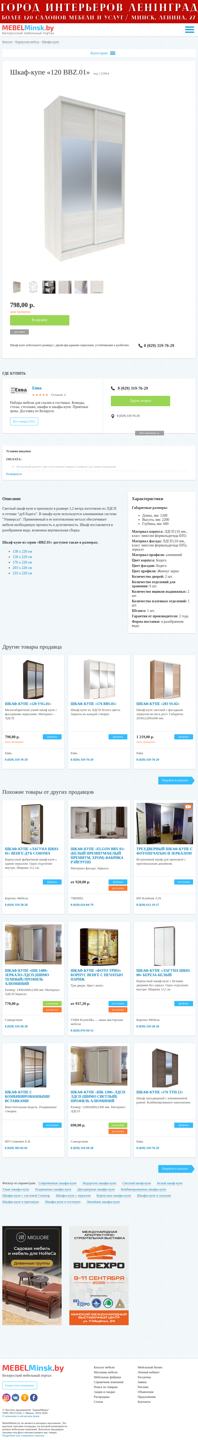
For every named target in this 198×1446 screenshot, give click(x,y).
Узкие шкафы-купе (15, 1189)
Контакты (144, 1402)
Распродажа (101, 1397)
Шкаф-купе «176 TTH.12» (159, 1092)
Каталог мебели (104, 1367)
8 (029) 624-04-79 (82, 905)
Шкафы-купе (50, 42)
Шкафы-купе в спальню (154, 1195)
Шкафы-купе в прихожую (20, 1202)
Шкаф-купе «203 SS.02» (157, 704)
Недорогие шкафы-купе (99, 1183)
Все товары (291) (24, 421)
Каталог (7, 42)
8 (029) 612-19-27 (147, 905)
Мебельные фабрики (107, 1377)
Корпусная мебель (27, 42)
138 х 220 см (22, 551)
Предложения (146, 1397)
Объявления (145, 1392)
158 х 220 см (22, 557)
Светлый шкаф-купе (136, 1183)
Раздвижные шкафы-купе (53, 1189)
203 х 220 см (22, 568)
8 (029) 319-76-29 (155, 345)
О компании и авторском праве (20, 1416)
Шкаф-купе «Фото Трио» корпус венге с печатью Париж (97, 975)
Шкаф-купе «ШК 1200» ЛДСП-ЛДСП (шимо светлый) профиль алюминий (98, 1096)
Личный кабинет (149, 1372)
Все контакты (149, 432)
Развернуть (14, 474)
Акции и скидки (104, 1392)
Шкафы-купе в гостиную (63, 1202)
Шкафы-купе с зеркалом (73, 1195)
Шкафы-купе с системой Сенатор (26, 1195)
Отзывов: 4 (58, 395)
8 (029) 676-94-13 (82, 1030)
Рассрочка (144, 1377)
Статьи (98, 1402)
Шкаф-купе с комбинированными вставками (27, 1096)
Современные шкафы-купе (57, 1183)
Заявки (142, 1382)
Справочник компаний (108, 1382)
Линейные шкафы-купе (103, 1202)
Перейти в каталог (175, 780)
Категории (102, 53)
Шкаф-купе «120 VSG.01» (28, 704)
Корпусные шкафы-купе (114, 1195)
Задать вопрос (140, 401)
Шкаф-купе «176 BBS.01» (94, 704)
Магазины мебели (106, 1372)
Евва (37, 388)
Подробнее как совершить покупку (23, 1435)
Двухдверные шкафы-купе (96, 1189)
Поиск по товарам (106, 1387)
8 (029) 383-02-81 (16, 1148)
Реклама (143, 1387)
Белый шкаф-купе (170, 1183)
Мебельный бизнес (150, 1367)
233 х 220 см (22, 573)
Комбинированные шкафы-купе (143, 1189)
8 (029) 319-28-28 (16, 905)
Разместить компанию (19, 1385)
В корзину (40, 320)
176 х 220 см (22, 562)
